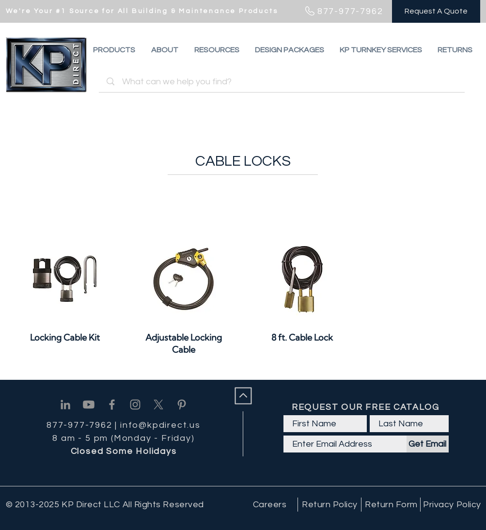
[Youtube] (88, 404)
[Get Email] (428, 444)
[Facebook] (112, 404)
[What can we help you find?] (283, 81)
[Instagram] (135, 404)
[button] (455, 50)
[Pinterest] (181, 404)
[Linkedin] (65, 404)
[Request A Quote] (436, 11)
